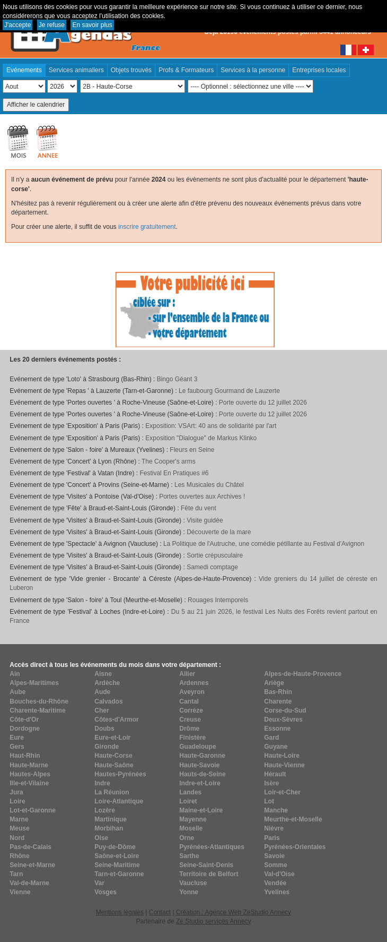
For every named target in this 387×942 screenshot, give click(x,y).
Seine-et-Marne (32, 865)
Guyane (275, 746)
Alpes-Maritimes (34, 683)
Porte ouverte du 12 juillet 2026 (263, 402)
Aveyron (192, 692)
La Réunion (111, 792)
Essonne (277, 728)
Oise (101, 838)
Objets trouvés (131, 70)
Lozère (104, 810)
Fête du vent (198, 508)
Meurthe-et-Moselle (293, 819)
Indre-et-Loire (199, 783)
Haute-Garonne (202, 755)
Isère (271, 783)
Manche (276, 810)
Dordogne (25, 728)
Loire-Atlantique (118, 801)
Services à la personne (253, 70)
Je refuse (52, 25)
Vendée (275, 883)
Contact (160, 912)
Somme (275, 865)
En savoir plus (92, 25)
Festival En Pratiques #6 (173, 473)
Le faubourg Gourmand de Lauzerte (229, 391)
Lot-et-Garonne (33, 810)
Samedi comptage (212, 567)
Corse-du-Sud (285, 710)
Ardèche (107, 683)
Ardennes (193, 683)
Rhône (19, 856)
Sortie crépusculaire (215, 555)
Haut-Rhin (25, 755)
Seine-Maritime (116, 865)
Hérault (275, 774)
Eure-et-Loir (112, 737)
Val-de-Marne (29, 883)
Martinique (110, 819)
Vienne (20, 892)
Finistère (192, 737)
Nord (17, 838)
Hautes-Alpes (30, 774)
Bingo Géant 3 (177, 379)
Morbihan (108, 828)
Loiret (188, 801)
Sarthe (189, 856)
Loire (17, 801)
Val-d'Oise (279, 874)
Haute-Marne (29, 765)
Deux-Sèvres (283, 719)
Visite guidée (205, 520)
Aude (102, 692)
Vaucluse (193, 883)
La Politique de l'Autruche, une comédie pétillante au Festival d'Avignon (263, 543)
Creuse (190, 719)
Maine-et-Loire (201, 810)
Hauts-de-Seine (202, 774)
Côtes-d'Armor (116, 719)
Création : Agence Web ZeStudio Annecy (233, 912)
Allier (187, 674)
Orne (186, 838)
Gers (17, 746)
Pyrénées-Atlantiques (211, 847)
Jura (16, 792)
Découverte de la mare (219, 532)
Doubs (104, 728)
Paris (271, 838)
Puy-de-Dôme (114, 847)
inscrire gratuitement (147, 226)
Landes (190, 792)
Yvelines (276, 892)
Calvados (108, 701)
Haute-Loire (282, 755)
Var (99, 883)
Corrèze (191, 710)
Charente (278, 701)
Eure (17, 737)
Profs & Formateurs (186, 70)
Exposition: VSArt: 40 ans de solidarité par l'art (210, 426)
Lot (269, 801)
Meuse (19, 828)
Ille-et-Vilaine (29, 783)
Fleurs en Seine (192, 449)
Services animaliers (76, 70)
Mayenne (192, 819)
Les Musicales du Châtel (209, 485)
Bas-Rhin (278, 692)
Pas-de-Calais (30, 847)
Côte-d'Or (24, 719)
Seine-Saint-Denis (206, 865)
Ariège (274, 683)
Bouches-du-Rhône (39, 701)
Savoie (274, 856)
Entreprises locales (319, 70)
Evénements (24, 70)
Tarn (16, 874)
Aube (17, 692)
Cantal (189, 701)
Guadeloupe (197, 746)
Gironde (106, 746)
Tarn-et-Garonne (119, 874)
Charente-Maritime (37, 710)
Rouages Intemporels (218, 600)
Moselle (191, 828)
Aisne (103, 674)
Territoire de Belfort (208, 874)
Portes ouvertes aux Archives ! (202, 496)
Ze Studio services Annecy (213, 921)
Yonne (188, 892)
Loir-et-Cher (282, 792)
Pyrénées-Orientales (295, 847)
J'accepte (17, 25)
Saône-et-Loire (116, 856)
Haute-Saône (113, 765)
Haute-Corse (113, 755)
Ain (15, 674)
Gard (271, 737)
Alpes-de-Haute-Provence (302, 674)
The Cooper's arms (169, 461)
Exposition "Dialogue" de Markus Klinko (201, 438)
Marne (19, 819)
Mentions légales (120, 912)
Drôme (189, 728)
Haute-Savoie (199, 765)
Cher (101, 710)
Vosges (105, 892)
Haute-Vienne (284, 765)
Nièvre (274, 828)
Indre (102, 783)
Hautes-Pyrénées (120, 774)
